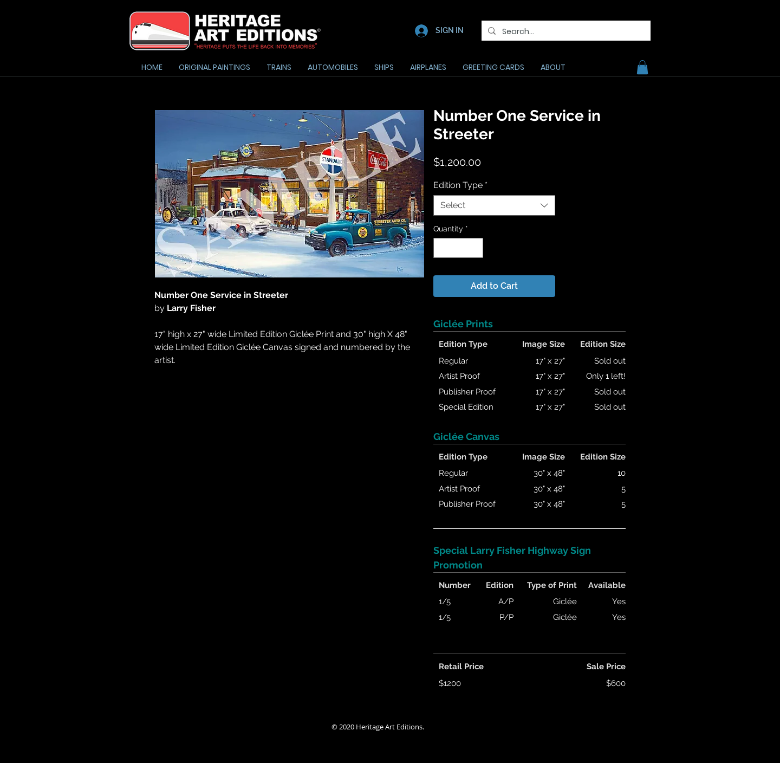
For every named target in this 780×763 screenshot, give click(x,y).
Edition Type (460, 185)
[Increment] (475, 247)
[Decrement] (441, 247)
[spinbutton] (458, 247)
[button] (642, 67)
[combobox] (494, 205)
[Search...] (565, 32)
